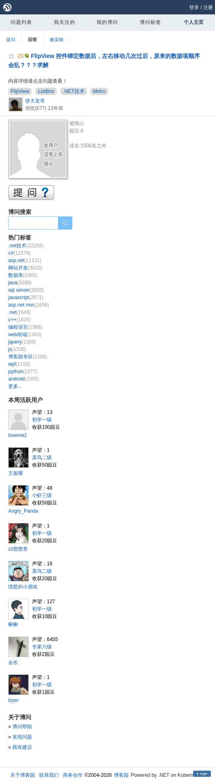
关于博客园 (22, 775)
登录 (194, 7)
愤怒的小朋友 (23, 587)
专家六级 (42, 647)
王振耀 (15, 473)
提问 (10, 39)
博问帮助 (22, 727)
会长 (13, 662)
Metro (99, 91)
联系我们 (49, 775)
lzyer (13, 700)
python (22, 371)
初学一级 (42, 420)
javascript (25, 297)
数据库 (22, 275)
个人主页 (193, 22)
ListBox (46, 91)
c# (19, 253)
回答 (32, 39)
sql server (26, 290)
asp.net (25, 260)
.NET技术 (73, 91)
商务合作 (73, 775)
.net (19, 312)
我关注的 (64, 22)
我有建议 (22, 747)
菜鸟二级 (42, 457)
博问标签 (150, 22)
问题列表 (21, 22)
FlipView (20, 91)
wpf (19, 364)
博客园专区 (27, 357)
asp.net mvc (28, 305)
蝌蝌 (13, 624)
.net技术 (25, 246)
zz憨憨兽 (18, 549)
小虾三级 (42, 495)
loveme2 (17, 435)
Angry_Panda (23, 511)
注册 (208, 7)
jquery (22, 342)
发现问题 (22, 737)
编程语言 (25, 327)
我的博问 (107, 22)
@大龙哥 (35, 101)
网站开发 (25, 268)
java (20, 283)
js (17, 349)
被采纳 (56, 39)
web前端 (25, 334)
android (23, 379)
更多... (15, 386)
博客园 (121, 775)
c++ (19, 320)
